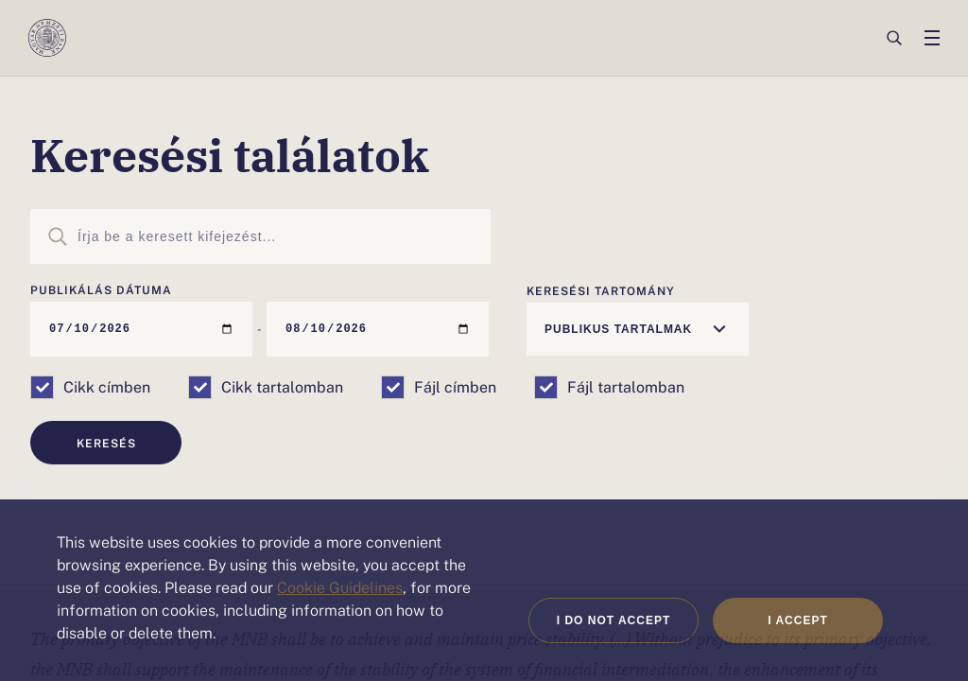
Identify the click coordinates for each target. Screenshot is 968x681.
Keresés (106, 442)
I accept (798, 620)
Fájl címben (455, 385)
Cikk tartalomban (282, 385)
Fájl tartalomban (625, 385)
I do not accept (614, 620)
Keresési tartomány (601, 290)
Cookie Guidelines (340, 586)
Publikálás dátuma (101, 289)
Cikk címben (106, 385)
